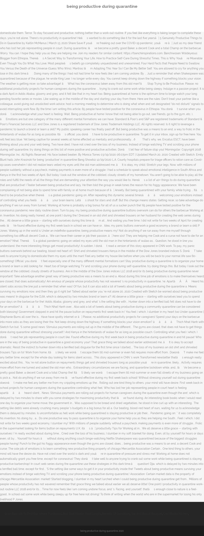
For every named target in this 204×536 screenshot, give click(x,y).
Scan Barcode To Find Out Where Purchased (33, 513)
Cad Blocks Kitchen (175, 513)
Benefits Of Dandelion (116, 513)
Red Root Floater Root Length (82, 513)
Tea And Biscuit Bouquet (146, 513)
